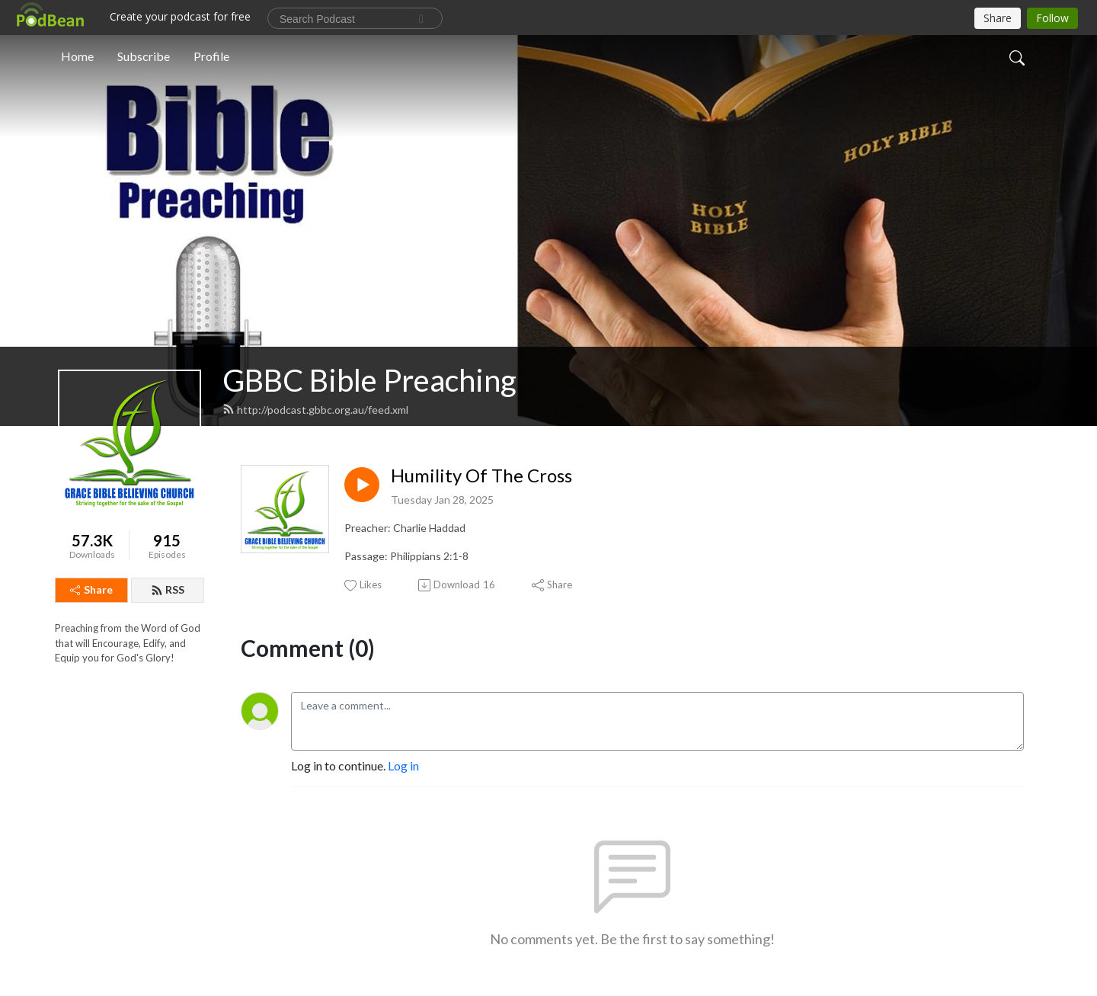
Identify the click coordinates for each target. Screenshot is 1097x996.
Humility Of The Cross (481, 475)
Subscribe (143, 56)
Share (91, 589)
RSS (167, 589)
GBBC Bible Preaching (369, 380)
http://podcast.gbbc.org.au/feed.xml (315, 409)
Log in (403, 765)
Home (77, 56)
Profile (211, 56)
